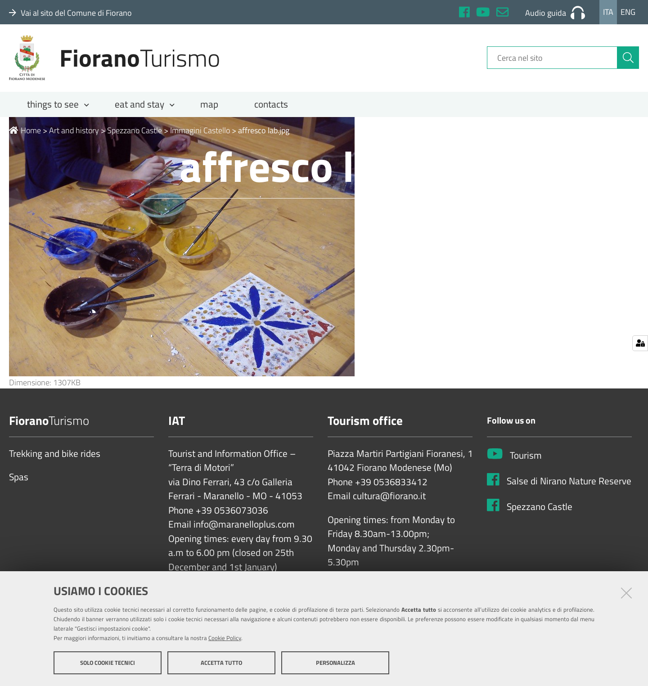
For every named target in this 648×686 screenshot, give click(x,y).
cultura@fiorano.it (389, 500)
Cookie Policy (224, 637)
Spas (18, 481)
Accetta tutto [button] (221, 662)
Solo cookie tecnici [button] (107, 662)
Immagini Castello (200, 133)
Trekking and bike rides (54, 457)
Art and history (74, 133)
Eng (628, 12)
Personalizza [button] (335, 662)
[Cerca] (628, 60)
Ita (608, 12)
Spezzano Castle (134, 133)
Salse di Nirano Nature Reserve (569, 485)
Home (25, 133)
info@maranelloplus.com (244, 528)
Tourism (526, 459)
